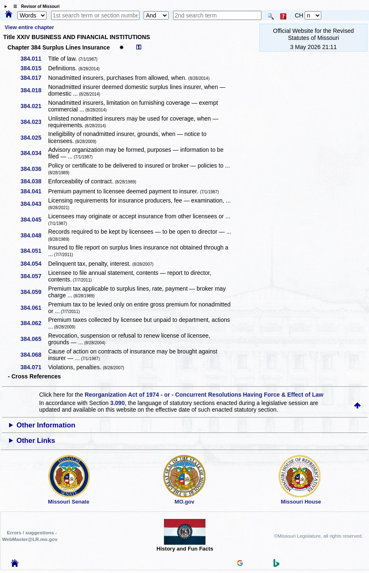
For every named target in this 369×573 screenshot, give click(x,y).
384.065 (33, 339)
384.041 (33, 191)
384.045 (33, 219)
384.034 (33, 153)
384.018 (33, 90)
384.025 (33, 137)
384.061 (33, 307)
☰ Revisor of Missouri (34, 6)
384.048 (33, 235)
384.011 (33, 58)
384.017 (33, 77)
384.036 (33, 168)
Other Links (36, 441)
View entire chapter (29, 27)
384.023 (33, 122)
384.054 (33, 263)
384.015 (33, 68)
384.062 (33, 323)
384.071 (33, 367)
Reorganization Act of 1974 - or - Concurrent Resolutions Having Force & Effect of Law (204, 394)
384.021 (33, 106)
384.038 (33, 181)
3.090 (117, 403)
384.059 (33, 292)
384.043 (33, 203)
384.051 (33, 250)
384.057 (33, 276)
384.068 (33, 354)
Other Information (46, 425)
